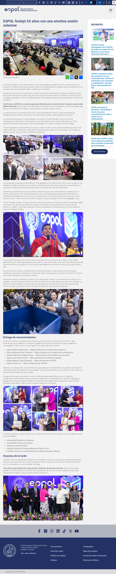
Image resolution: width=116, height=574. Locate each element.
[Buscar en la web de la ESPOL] (114, 2)
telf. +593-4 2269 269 (28, 553)
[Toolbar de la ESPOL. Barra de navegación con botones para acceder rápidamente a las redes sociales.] (51, 3)
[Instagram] (48, 3)
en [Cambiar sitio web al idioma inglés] (104, 2)
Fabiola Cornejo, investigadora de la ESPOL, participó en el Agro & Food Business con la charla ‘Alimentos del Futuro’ (102, 49)
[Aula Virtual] (73, 3)
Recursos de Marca (91, 560)
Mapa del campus (90, 551)
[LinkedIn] (51, 3)
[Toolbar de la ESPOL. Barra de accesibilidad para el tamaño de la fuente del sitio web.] (73, 3)
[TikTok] (55, 3)
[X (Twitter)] (59, 3)
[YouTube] (63, 3)
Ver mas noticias (99, 152)
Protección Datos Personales (94, 556)
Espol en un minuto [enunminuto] (15, 2)
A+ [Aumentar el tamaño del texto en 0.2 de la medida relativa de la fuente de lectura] (82, 2)
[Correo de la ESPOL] (77, 3)
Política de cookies (58, 556)
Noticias (54, 560)
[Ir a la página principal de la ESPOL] (21, 10)
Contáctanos (30, 2)
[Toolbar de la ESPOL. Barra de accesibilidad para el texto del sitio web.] (84, 3)
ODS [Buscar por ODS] (109, 2)
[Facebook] (40, 3)
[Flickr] (44, 3)
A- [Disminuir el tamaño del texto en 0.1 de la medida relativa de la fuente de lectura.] (86, 2)
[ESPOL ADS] (69, 3)
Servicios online (57, 551)
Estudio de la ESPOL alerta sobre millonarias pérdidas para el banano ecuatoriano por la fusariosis (102, 142)
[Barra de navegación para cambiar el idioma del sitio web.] (101, 3)
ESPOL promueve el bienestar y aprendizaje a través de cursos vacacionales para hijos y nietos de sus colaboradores (101, 113)
